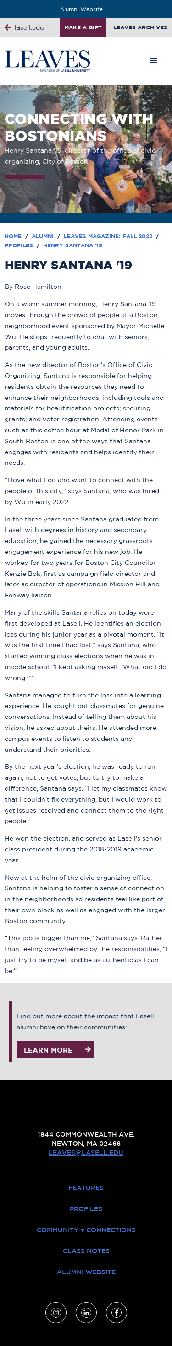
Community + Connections (86, 1230)
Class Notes (86, 1251)
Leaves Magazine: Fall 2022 (109, 236)
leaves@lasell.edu (86, 1152)
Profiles (20, 245)
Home (14, 236)
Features (86, 1188)
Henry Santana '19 (72, 245)
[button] (153, 60)
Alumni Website (81, 9)
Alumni (43, 236)
